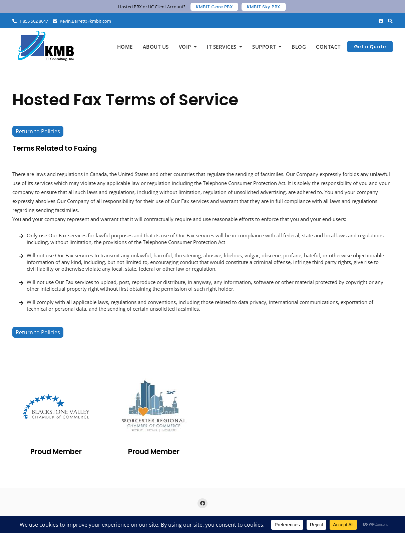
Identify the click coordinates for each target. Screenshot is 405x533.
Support (264, 46)
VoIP (185, 46)
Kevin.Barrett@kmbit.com (82, 21)
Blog (299, 46)
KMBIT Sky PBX (264, 7)
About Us (156, 46)
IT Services (222, 46)
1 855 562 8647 (30, 21)
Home (125, 46)
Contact (328, 46)
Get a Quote (370, 46)
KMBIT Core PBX (214, 7)
